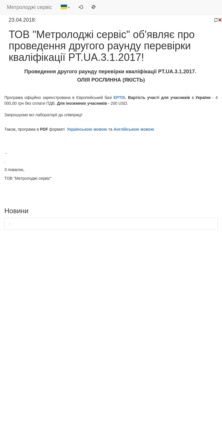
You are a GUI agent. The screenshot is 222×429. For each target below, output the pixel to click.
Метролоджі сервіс (29, 7)
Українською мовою (87, 129)
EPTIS (119, 97)
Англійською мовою (134, 129)
